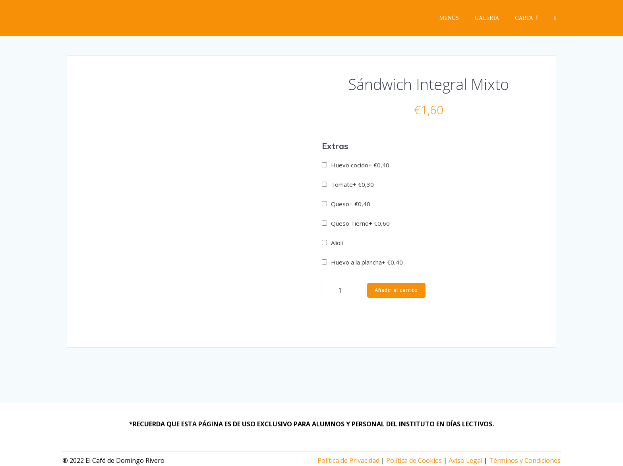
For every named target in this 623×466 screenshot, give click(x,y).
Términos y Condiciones (525, 460)
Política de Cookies (414, 460)
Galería (487, 18)
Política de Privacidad (348, 460)
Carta (526, 18)
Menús (449, 18)
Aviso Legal (465, 460)
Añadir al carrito (396, 290)
